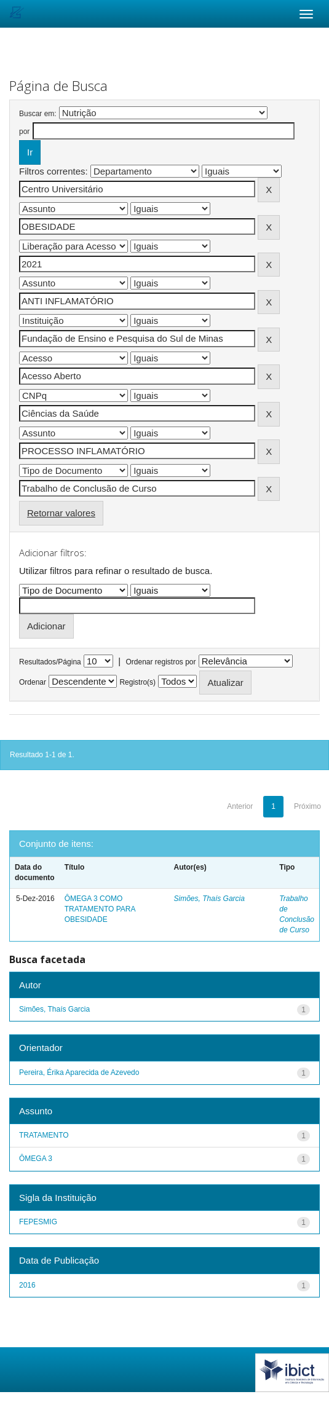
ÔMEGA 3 (35, 1158)
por (24, 131)
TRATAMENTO (44, 1135)
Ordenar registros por (160, 662)
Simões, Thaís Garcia (209, 898)
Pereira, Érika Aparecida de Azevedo (79, 1072)
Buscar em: (38, 113)
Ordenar (32, 682)
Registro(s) (137, 682)
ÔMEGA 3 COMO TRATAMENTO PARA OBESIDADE (100, 909)
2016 (27, 1285)
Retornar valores (61, 513)
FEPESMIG (38, 1222)
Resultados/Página (50, 662)
